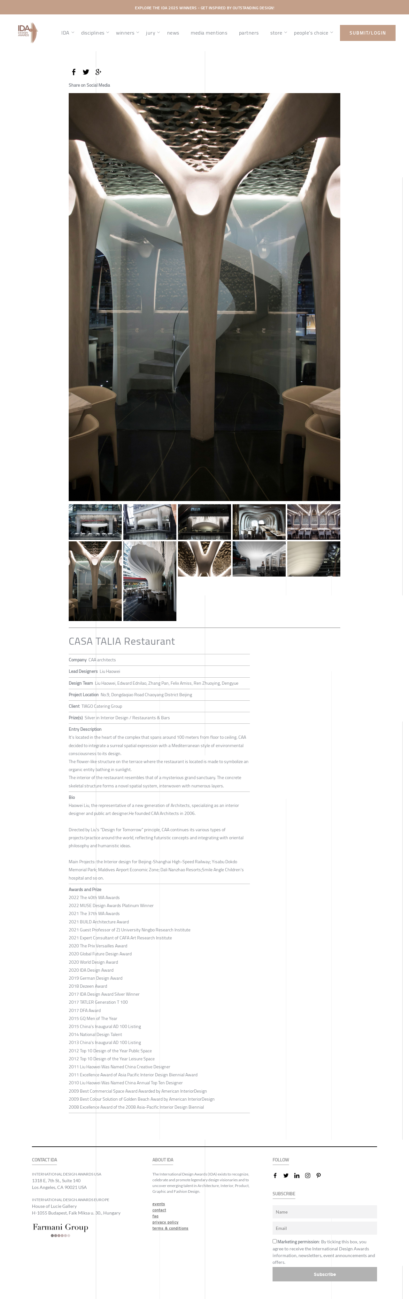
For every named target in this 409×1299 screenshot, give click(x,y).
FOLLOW (281, 1160)
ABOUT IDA (162, 1160)
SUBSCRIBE (284, 1194)
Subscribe (325, 1274)
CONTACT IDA (44, 1160)
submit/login (368, 33)
